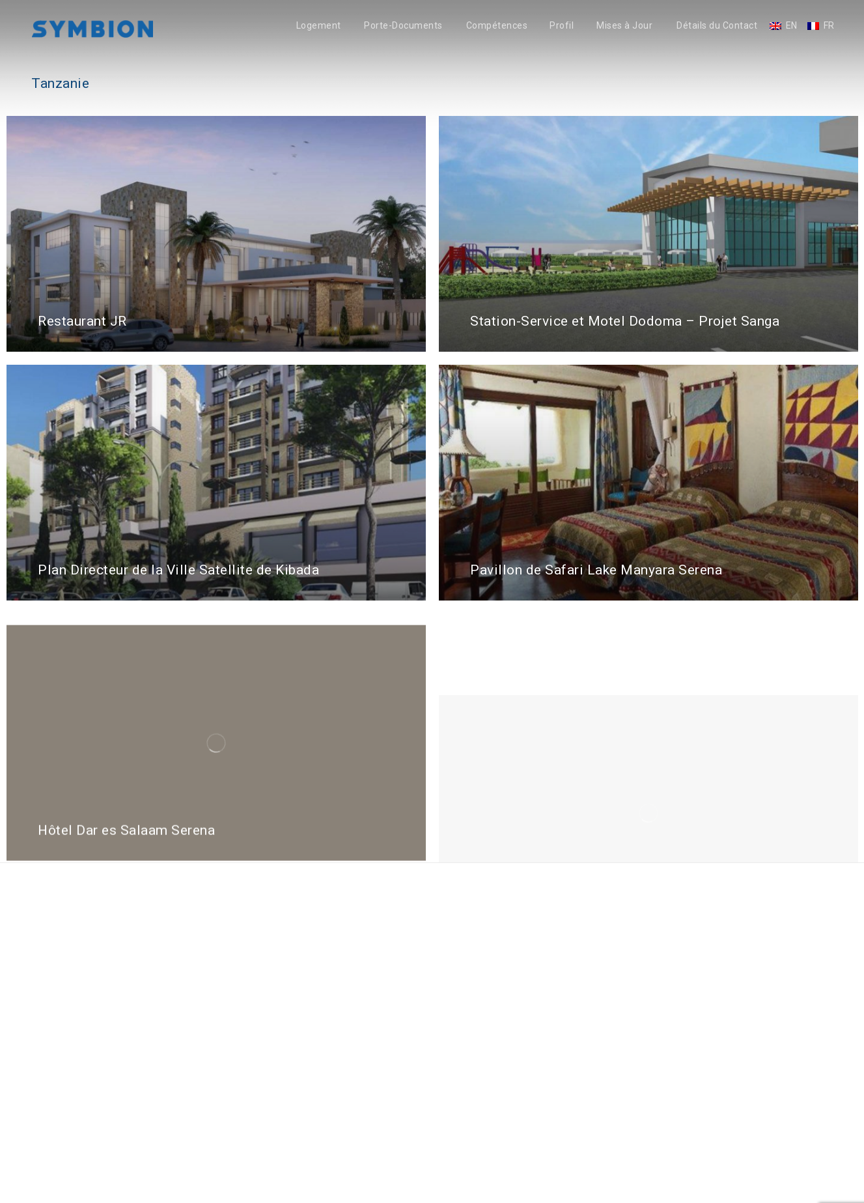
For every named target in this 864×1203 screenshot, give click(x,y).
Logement (318, 26)
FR (829, 26)
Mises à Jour (624, 26)
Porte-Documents (403, 26)
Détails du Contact (716, 26)
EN (792, 26)
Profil (562, 26)
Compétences (497, 26)
